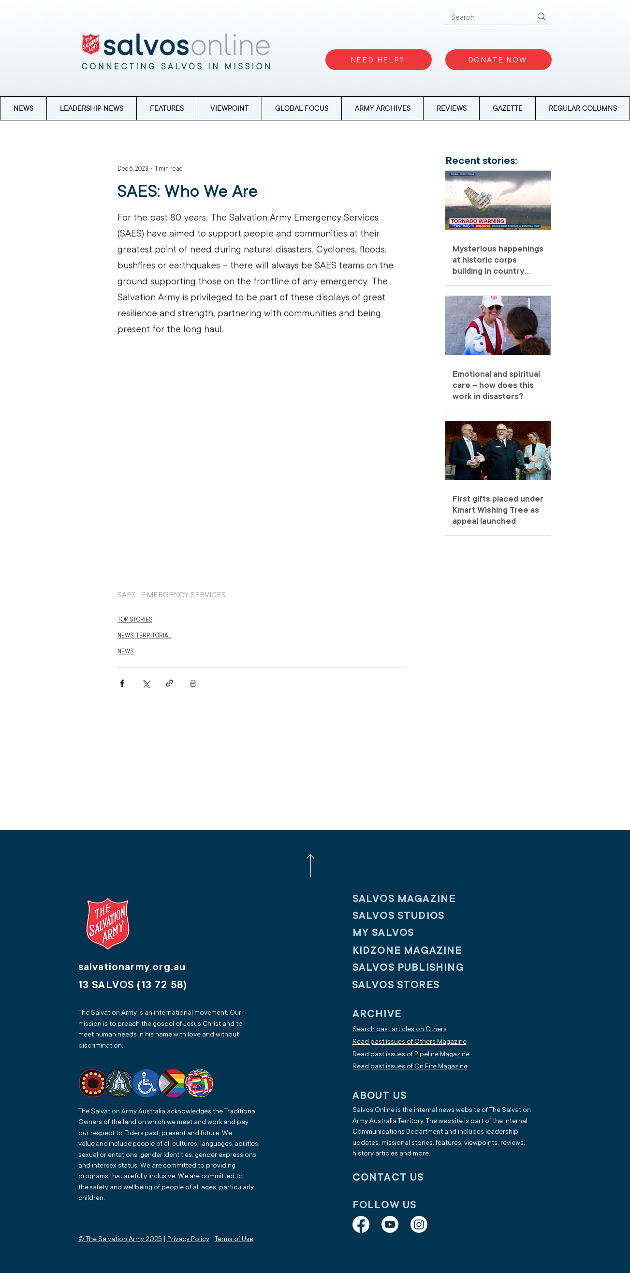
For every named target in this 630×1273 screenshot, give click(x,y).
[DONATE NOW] (498, 59)
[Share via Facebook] (122, 683)
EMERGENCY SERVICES (184, 595)
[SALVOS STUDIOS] (415, 915)
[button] (582, 108)
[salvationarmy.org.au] (143, 966)
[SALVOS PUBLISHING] (415, 967)
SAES (126, 595)
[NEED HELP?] (378, 59)
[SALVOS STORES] (415, 984)
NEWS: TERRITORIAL (144, 635)
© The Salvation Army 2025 (120, 1238)
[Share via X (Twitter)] (145, 683)
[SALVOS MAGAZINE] (415, 898)
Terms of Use (234, 1238)
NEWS (125, 651)
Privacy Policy (188, 1238)
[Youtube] (389, 1224)
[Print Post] (193, 683)
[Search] (484, 17)
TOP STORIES (134, 619)
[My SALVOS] (415, 932)
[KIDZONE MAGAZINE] (415, 950)
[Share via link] (169, 683)
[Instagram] (418, 1224)
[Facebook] (360, 1224)
